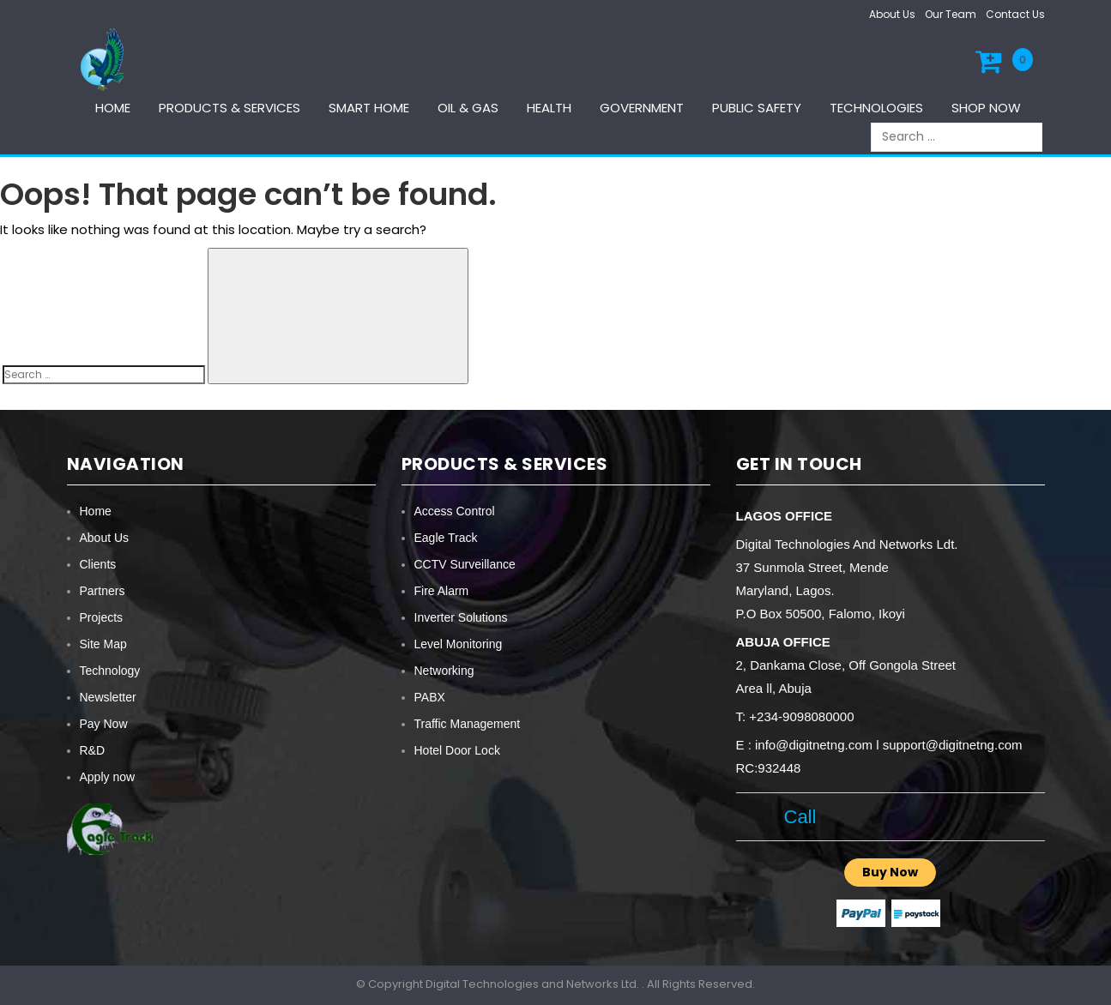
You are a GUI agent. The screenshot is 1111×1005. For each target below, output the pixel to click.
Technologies (876, 108)
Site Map (103, 644)
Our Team (950, 14)
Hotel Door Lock (457, 750)
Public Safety (756, 108)
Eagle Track (446, 538)
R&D (93, 750)
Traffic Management (467, 724)
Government (642, 108)
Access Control (454, 511)
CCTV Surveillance (465, 564)
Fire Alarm (441, 591)
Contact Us (1015, 14)
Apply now (108, 777)
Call (795, 816)
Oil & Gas (468, 108)
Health (549, 108)
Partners (102, 591)
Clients (98, 564)
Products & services (229, 108)
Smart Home (369, 108)
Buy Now (890, 872)
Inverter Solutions (461, 617)
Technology (110, 670)
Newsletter (108, 697)
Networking (444, 670)
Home (112, 108)
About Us (892, 14)
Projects (102, 617)
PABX (429, 697)
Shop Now (986, 108)
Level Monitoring (458, 644)
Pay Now (104, 724)
